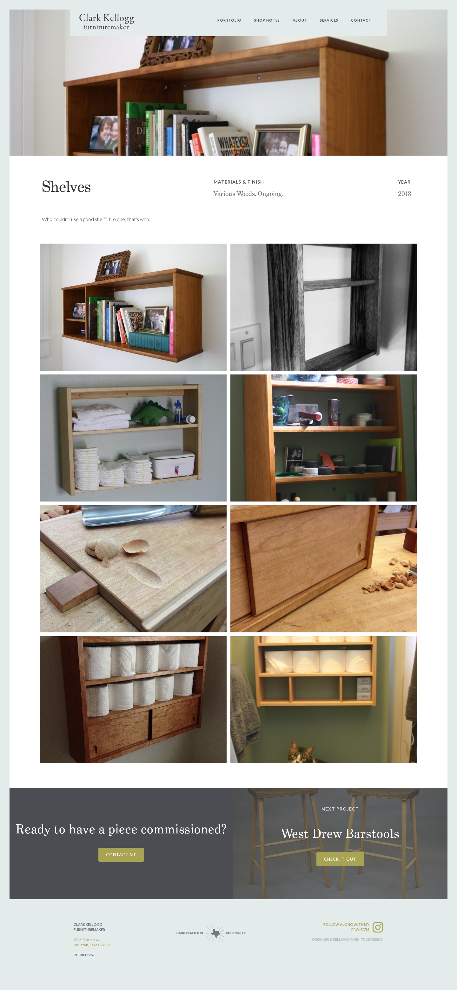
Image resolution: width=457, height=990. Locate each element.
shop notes (267, 20)
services (329, 20)
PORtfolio (229, 20)
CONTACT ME (121, 854)
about (300, 20)
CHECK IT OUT (340, 859)
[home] (106, 21)
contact (361, 20)
